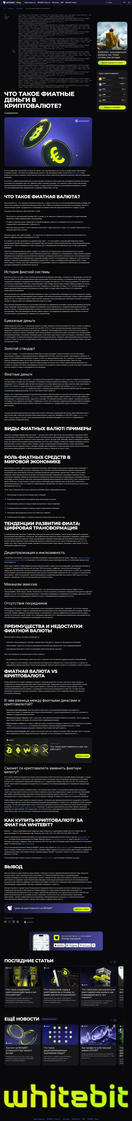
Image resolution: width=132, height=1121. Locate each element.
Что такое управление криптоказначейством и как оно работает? (21, 992)
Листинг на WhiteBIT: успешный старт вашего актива (19, 1050)
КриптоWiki (19, 8)
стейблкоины (34, 396)
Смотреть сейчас (82, 909)
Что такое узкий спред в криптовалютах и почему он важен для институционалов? (60, 992)
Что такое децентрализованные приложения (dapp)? (55, 1050)
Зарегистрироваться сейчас (112, 63)
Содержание (11, 113)
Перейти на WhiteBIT (112, 107)
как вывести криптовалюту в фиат (24, 807)
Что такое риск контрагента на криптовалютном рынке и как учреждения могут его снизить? (98, 993)
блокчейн (76, 173)
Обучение (10, 8)
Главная (4, 8)
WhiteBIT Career (93, 1119)
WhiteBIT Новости (53, 1119)
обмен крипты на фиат (64, 847)
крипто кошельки (27, 844)
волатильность (73, 794)
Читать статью (82, 756)
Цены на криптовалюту (20, 726)
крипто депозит (48, 858)
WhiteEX (83, 839)
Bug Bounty (76, 1119)
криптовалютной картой (59, 839)
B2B (83, 1119)
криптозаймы (83, 415)
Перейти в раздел (49, 1019)
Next (114, 961)
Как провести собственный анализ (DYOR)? (96, 1049)
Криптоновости (39, 1119)
